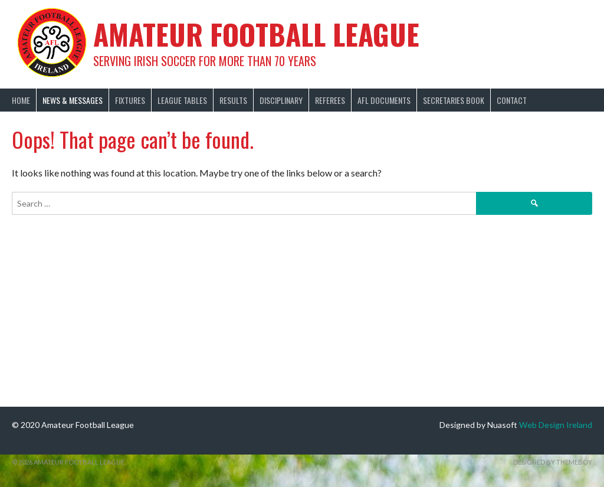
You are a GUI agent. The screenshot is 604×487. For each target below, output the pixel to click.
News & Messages (72, 100)
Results (233, 100)
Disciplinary (281, 100)
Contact (512, 100)
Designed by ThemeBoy (552, 462)
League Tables (182, 100)
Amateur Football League (256, 34)
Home (21, 100)
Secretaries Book (453, 100)
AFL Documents (384, 100)
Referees (330, 100)
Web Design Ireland (555, 425)
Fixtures (130, 100)
